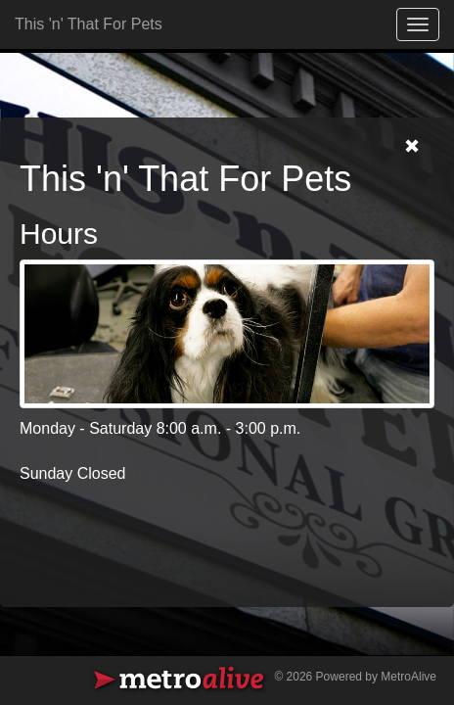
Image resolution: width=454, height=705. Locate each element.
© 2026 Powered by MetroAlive (355, 676)
